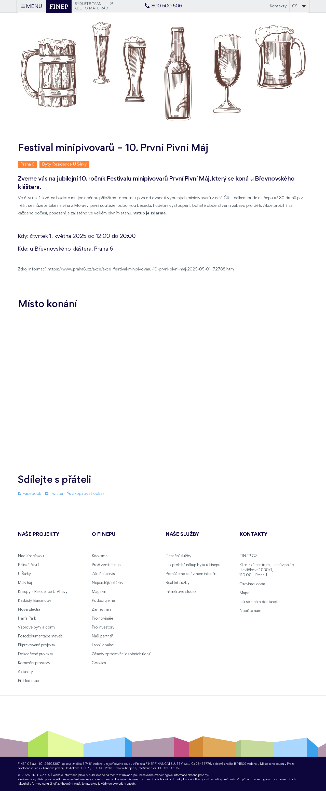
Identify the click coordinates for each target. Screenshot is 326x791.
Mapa (244, 593)
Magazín (99, 592)
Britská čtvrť (28, 565)
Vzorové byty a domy (36, 627)
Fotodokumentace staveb (40, 636)
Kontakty (278, 6)
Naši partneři (102, 636)
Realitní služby (177, 583)
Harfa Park (27, 618)
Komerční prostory (34, 663)
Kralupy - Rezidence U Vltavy (42, 592)
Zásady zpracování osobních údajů (121, 654)
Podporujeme (103, 601)
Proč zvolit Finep (106, 565)
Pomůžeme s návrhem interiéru (192, 574)
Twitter (54, 494)
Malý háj (25, 583)
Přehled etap (28, 681)
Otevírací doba (252, 584)
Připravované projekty (36, 645)
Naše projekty (38, 534)
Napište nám (250, 611)
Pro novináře (102, 618)
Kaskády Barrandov (34, 601)
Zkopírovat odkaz (85, 494)
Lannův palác (103, 645)
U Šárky (24, 574)
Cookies (99, 663)
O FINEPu (104, 534)
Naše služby (182, 534)
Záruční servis (103, 574)
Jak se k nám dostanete (259, 602)
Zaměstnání (102, 609)
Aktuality (25, 672)
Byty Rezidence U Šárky (64, 164)
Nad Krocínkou (31, 556)
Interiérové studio (181, 592)
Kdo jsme (99, 556)
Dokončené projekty (35, 654)
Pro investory (103, 627)
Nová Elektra (29, 609)
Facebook (29, 494)
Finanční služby (178, 556)
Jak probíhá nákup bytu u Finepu (193, 565)
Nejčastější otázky (107, 583)
